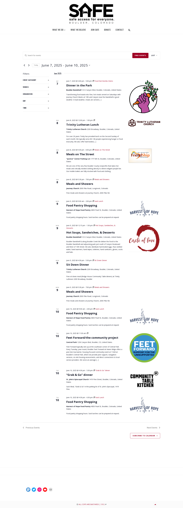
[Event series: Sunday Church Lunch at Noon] (94, 120)
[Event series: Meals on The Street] (101, 150)
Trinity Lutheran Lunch (82, 124)
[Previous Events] (24, 65)
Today (36, 65)
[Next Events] (28, 65)
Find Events (140, 55)
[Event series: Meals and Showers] (100, 179)
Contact (120, 29)
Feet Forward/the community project (92, 337)
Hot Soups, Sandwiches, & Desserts (90, 232)
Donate (107, 29)
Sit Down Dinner (77, 264)
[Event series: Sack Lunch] (97, 201)
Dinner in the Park (79, 85)
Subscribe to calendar (144, 436)
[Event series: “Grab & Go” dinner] (101, 370)
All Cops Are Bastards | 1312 (92, 504)
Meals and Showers (79, 184)
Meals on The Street (80, 154)
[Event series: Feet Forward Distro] (87, 333)
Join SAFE (95, 29)
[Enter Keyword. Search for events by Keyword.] (77, 55)
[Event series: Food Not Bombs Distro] (102, 81)
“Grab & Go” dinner (79, 375)
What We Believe (78, 29)
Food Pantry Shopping (81, 205)
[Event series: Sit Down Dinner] (99, 260)
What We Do (57, 29)
